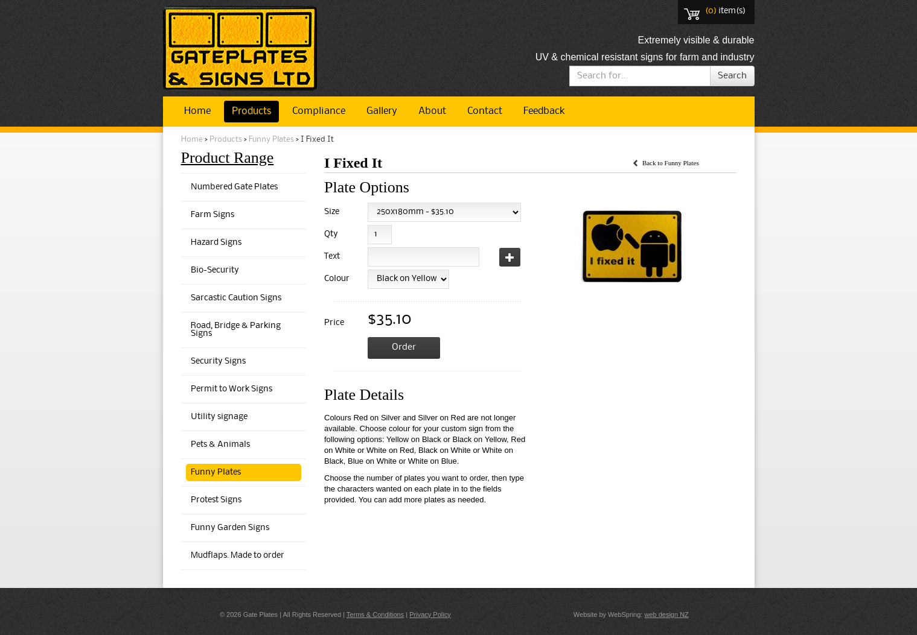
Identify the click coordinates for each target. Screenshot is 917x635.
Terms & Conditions (375, 614)
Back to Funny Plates (670, 162)
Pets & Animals (220, 445)
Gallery (381, 111)
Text (332, 257)
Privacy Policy (429, 614)
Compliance (318, 111)
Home (197, 111)
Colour (334, 279)
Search (732, 76)
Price (334, 323)
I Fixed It (317, 139)
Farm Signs (212, 215)
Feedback (543, 111)
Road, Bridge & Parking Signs (236, 330)
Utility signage (219, 417)
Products (251, 111)
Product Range (227, 157)
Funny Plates (271, 139)
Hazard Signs (216, 243)
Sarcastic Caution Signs (236, 298)
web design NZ (666, 614)
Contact (484, 111)
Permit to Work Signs (231, 389)
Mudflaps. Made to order (237, 556)
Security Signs (218, 361)
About (432, 111)
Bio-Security (215, 270)
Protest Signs (216, 500)
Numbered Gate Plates (234, 187)
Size (331, 212)
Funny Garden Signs (230, 528)
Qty (331, 234)
